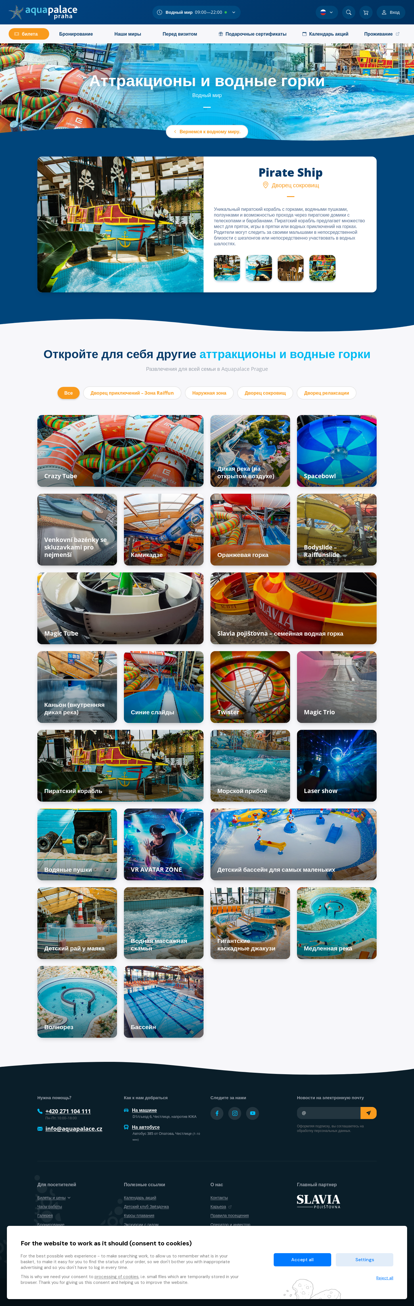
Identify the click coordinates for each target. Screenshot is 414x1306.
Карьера (221, 1206)
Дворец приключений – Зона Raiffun (132, 393)
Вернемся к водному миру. (207, 131)
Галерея (45, 1215)
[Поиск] (348, 12)
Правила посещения (229, 1215)
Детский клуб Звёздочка (146, 1206)
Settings (364, 1260)
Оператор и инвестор (230, 1224)
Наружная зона (209, 393)
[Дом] (43, 12)
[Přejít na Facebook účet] (216, 1113)
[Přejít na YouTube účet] (252, 1113)
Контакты (219, 1197)
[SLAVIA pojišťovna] (318, 1201)
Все (68, 393)
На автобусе (142, 1127)
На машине (140, 1110)
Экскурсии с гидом (141, 1224)
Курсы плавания (139, 1215)
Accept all (302, 1260)
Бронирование (50, 1224)
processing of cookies (117, 1277)
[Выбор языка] (327, 12)
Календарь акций (140, 1197)
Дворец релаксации (326, 393)
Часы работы (49, 1206)
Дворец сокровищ (265, 393)
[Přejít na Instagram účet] (234, 1113)
